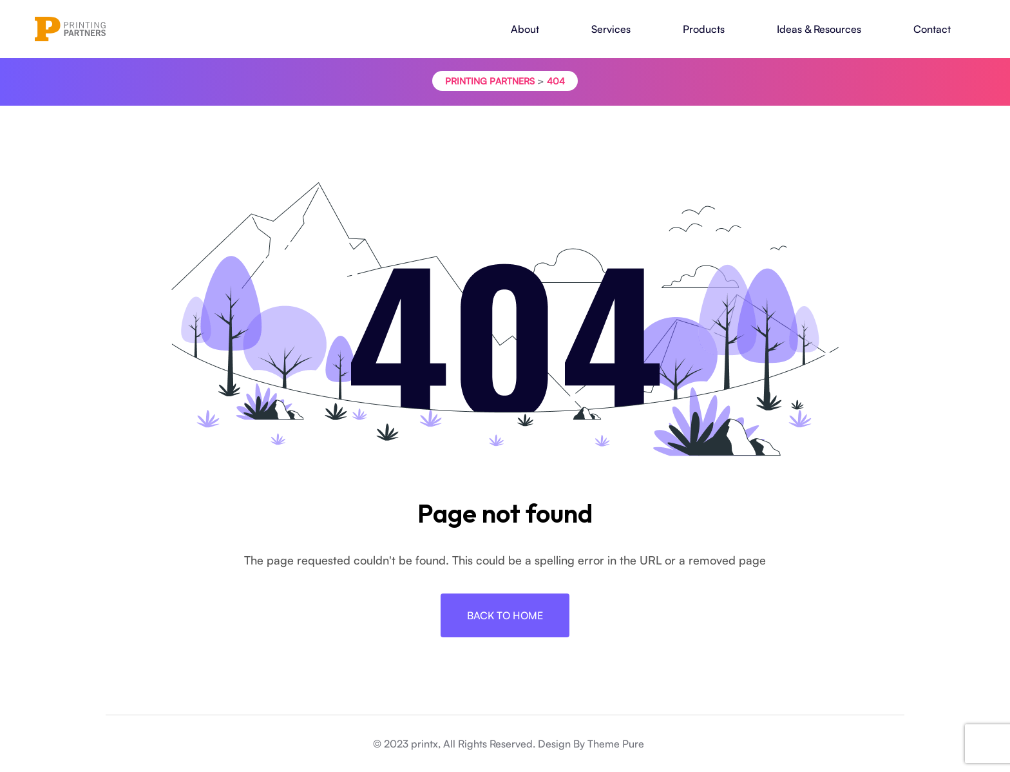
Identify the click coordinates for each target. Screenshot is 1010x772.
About (525, 29)
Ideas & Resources (819, 29)
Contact (932, 29)
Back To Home (505, 615)
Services (611, 29)
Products (704, 29)
